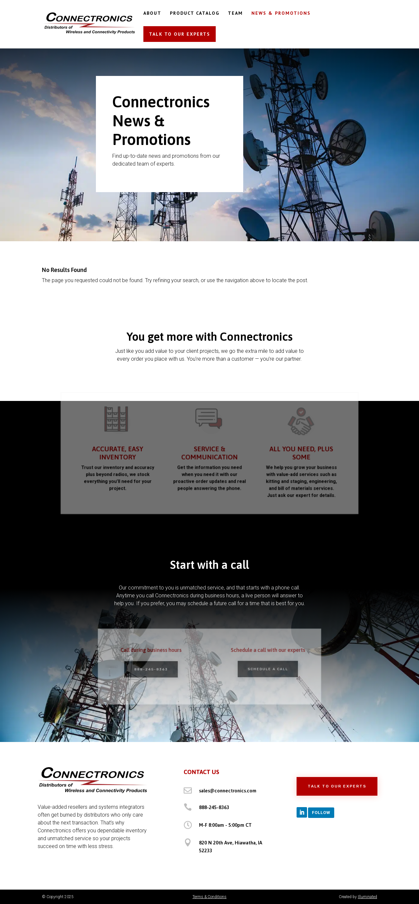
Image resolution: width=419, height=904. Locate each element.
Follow (321, 812)
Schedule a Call (263, 669)
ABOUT (152, 13)
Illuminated (367, 897)
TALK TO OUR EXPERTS (179, 34)
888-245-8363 (155, 669)
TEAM (235, 13)
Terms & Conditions (209, 897)
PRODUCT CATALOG (194, 13)
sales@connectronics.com (227, 790)
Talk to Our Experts (337, 786)
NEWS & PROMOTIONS (281, 13)
